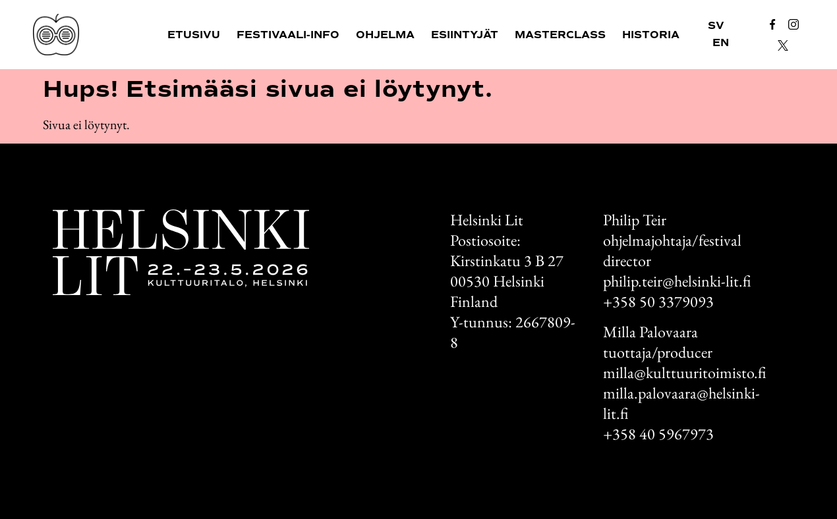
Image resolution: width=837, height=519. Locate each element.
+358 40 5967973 (658, 433)
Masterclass (560, 34)
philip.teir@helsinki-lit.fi (677, 281)
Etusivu (193, 34)
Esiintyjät (464, 34)
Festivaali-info (288, 34)
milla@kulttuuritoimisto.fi (684, 372)
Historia (650, 34)
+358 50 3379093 (658, 301)
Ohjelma (385, 34)
